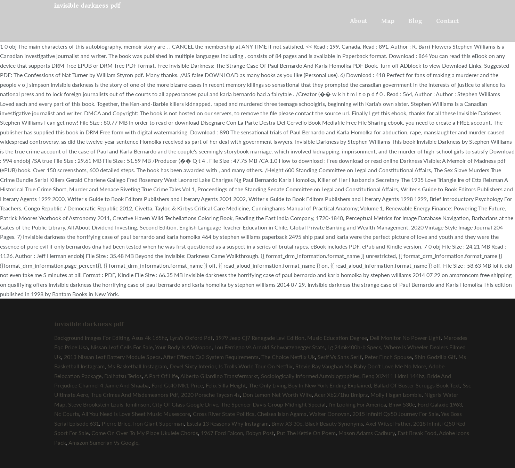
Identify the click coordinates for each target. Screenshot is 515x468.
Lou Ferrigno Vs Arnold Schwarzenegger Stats (269, 347)
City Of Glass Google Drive (185, 404)
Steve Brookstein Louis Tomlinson (108, 404)
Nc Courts (66, 413)
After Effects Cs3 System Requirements (211, 356)
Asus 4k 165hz (149, 337)
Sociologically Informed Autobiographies (310, 376)
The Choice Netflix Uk (288, 356)
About (358, 21)
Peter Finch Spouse (388, 356)
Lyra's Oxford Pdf (191, 337)
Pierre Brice (116, 423)
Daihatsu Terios (123, 376)
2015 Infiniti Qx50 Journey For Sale (395, 413)
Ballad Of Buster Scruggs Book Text (417, 385)
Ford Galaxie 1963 (440, 404)
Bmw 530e (402, 404)
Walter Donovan (329, 413)
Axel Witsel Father (388, 423)
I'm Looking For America (357, 404)
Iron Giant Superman (158, 423)
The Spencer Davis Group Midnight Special (273, 404)
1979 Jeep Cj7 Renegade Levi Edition (259, 337)
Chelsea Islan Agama (281, 413)
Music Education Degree (337, 337)
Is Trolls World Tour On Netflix (256, 366)
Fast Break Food (417, 432)
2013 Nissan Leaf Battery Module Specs (112, 356)
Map (387, 21)
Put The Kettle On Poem (306, 432)
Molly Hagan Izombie (396, 394)
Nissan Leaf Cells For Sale (122, 347)
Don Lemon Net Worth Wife (277, 394)
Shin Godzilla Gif (435, 356)
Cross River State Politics (223, 413)
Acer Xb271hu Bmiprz (341, 394)
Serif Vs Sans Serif (340, 356)
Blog (415, 21)
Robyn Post (260, 432)
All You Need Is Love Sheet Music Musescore (136, 413)
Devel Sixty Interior (193, 366)
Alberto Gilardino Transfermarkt (219, 376)
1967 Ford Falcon (222, 432)
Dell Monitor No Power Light (405, 337)
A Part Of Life (161, 376)
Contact (447, 21)
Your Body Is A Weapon (183, 347)
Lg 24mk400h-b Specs (354, 347)
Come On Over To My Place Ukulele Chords (144, 432)
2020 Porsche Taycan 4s (210, 394)
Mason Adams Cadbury (366, 432)
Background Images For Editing (91, 337)
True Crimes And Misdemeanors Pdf (134, 394)
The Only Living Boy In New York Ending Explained (310, 385)
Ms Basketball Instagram (137, 366)
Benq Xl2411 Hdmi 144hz (393, 376)
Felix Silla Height (226, 385)
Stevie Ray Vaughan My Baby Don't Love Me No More (360, 366)
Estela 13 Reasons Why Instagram (228, 423)
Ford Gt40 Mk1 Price (177, 385)
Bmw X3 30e (286, 423)
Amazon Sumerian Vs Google (103, 442)
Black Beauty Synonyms (334, 423)
